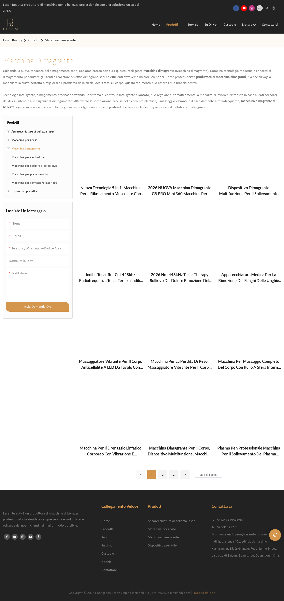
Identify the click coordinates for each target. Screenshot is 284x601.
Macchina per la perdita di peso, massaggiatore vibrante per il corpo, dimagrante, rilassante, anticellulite (180, 364)
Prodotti (33, 40)
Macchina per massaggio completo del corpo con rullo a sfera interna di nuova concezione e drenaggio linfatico (249, 364)
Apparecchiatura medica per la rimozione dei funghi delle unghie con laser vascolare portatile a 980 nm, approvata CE (248, 277)
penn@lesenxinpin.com (251, 534)
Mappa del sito (204, 593)
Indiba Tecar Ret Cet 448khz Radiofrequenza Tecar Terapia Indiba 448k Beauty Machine (110, 277)
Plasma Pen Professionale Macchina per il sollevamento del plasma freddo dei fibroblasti (248, 451)
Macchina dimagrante (60, 40)
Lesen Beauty (12, 40)
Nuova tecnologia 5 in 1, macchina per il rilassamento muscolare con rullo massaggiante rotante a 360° (110, 191)
